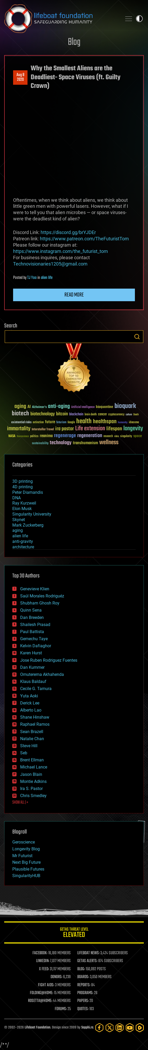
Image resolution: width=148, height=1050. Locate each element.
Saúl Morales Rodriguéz (42, 595)
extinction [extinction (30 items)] (38, 422)
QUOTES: (83, 1009)
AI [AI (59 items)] (29, 407)
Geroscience (23, 842)
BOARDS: (83, 977)
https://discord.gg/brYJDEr (68, 232)
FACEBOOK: (39, 953)
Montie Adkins (33, 781)
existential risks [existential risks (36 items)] (21, 423)
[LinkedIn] (120, 1027)
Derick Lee (29, 703)
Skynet (18, 519)
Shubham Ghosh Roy (39, 603)
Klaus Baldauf (33, 681)
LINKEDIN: (42, 961)
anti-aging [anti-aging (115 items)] (59, 406)
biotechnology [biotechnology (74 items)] (42, 414)
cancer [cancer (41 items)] (102, 414)
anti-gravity (22, 541)
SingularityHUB (26, 875)
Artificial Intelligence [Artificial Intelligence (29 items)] (83, 407)
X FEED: (44, 969)
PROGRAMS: (85, 993)
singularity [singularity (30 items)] (126, 436)
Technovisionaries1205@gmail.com (50, 264)
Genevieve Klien (34, 588)
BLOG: (81, 969)
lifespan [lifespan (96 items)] (114, 429)
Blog (74, 42)
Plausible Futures (28, 869)
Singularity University (31, 514)
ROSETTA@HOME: (40, 1001)
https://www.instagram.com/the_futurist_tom (60, 251)
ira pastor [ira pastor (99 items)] (64, 429)
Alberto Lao (30, 710)
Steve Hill (28, 745)
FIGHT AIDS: (46, 985)
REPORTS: (83, 985)
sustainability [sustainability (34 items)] (40, 444)
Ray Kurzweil (24, 503)
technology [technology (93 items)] (61, 443)
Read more (74, 294)
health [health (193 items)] (84, 421)
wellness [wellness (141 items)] (108, 442)
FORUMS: (61, 1009)
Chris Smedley (33, 795)
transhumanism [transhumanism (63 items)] (85, 443)
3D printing (22, 481)
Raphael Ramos (35, 724)
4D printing (22, 486)
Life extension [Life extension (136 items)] (90, 428)
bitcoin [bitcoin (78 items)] (62, 414)
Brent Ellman (32, 759)
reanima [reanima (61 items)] (46, 435)
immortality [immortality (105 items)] (18, 429)
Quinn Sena (31, 610)
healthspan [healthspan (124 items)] (105, 421)
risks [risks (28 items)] (116, 436)
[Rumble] (140, 1027)
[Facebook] (99, 1027)
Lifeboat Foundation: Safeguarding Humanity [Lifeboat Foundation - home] (61, 18)
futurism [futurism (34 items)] (61, 423)
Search (137, 336)
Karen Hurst (31, 652)
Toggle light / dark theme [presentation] (139, 18)
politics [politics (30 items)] (34, 436)
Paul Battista (32, 631)
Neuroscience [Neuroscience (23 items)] (23, 436)
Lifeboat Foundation (37, 1028)
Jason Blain (31, 774)
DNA (16, 497)
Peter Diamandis (27, 492)
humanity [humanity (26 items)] (123, 422)
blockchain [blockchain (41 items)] (76, 414)
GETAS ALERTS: (87, 961)
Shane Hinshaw (34, 717)
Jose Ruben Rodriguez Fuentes (48, 660)
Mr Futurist (22, 855)
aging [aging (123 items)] (20, 406)
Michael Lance (33, 767)
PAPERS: (83, 1001)
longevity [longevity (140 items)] (133, 428)
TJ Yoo (32, 277)
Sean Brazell (31, 731)
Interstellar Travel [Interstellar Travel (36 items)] (43, 430)
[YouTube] (130, 1027)
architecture (23, 546)
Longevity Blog (26, 848)
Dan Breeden (32, 617)
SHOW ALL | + (20, 802)
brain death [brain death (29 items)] (91, 414)
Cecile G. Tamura (36, 688)
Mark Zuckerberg (27, 525)
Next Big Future (26, 862)
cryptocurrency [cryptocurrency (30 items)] (116, 414)
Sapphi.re (87, 1028)
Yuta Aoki (29, 695)
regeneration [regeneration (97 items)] (89, 436)
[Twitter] (110, 1027)
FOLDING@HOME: (41, 993)
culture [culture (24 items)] (129, 414)
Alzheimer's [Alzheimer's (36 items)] (39, 407)
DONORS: (56, 977)
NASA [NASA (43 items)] (11, 436)
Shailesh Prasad (35, 624)
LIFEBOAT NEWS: (88, 953)
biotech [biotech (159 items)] (20, 413)
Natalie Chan (32, 738)
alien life (46, 277)
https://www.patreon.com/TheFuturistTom (84, 238)
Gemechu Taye (34, 638)
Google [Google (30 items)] (71, 422)
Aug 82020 (20, 77)
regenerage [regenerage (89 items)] (65, 436)
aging (17, 530)
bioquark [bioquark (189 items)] (125, 406)
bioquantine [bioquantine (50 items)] (104, 407)
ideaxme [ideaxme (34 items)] (134, 423)
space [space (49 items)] (137, 436)
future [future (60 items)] (50, 422)
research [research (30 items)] (108, 436)
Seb (23, 752)
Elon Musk (22, 508)
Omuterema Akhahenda (42, 674)
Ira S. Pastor (31, 788)
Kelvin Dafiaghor (35, 645)
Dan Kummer (32, 667)
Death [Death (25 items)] (136, 414)
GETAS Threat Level (74, 933)
